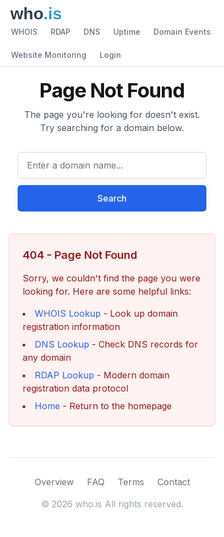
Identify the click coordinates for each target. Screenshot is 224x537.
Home (47, 405)
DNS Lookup (62, 344)
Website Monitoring (48, 54)
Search (112, 198)
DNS (92, 31)
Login (110, 54)
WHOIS (24, 31)
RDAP (60, 31)
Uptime (126, 31)
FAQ (96, 481)
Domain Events (182, 31)
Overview (54, 481)
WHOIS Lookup (68, 313)
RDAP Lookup (64, 375)
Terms (131, 481)
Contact (173, 481)
